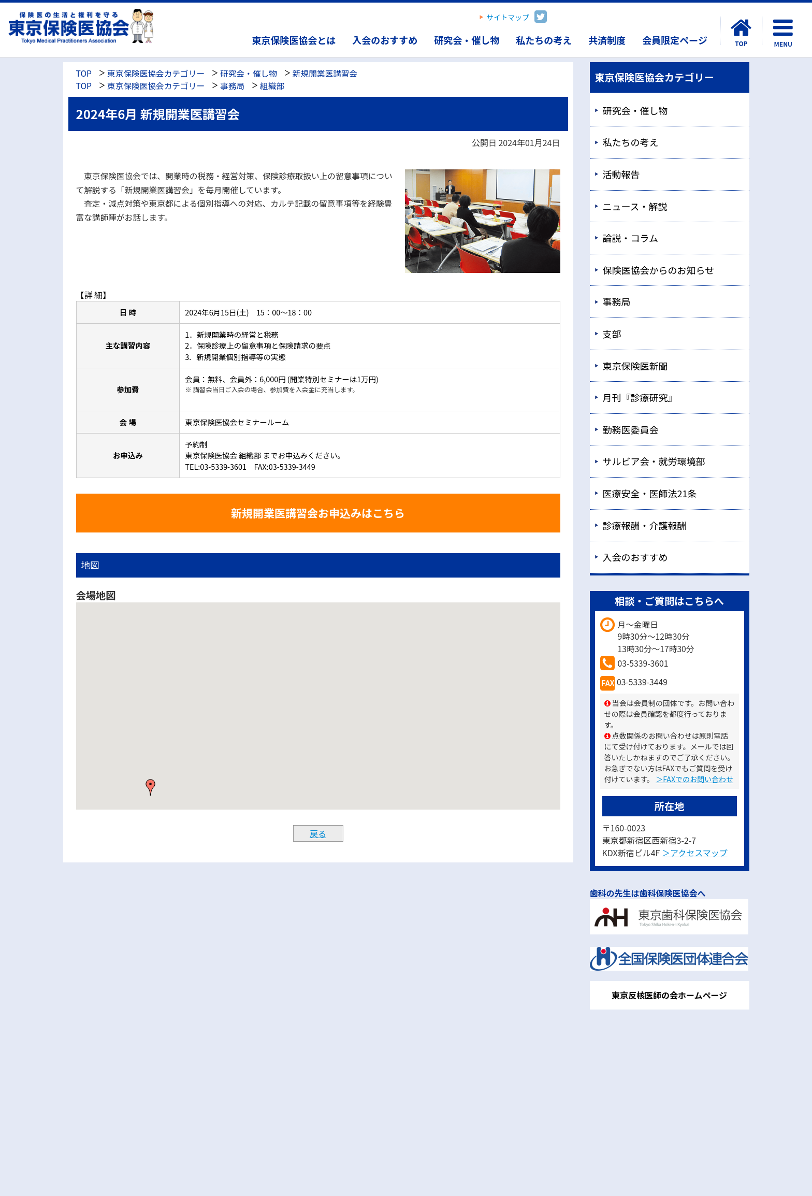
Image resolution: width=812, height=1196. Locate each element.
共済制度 (607, 40)
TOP (84, 73)
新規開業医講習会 (325, 73)
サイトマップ (507, 17)
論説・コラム (630, 237)
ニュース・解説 (635, 206)
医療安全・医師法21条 (650, 493)
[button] (150, 787)
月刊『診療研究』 (640, 397)
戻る (318, 833)
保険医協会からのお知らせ (659, 270)
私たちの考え (544, 40)
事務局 (232, 86)
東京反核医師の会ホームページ (669, 995)
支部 (612, 333)
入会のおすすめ (384, 40)
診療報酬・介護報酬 (645, 525)
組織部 (272, 86)
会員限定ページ (674, 40)
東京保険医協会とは (294, 40)
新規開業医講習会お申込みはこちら (318, 513)
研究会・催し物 (466, 40)
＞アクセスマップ (695, 852)
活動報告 (621, 174)
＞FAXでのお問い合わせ (694, 779)
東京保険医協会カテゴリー (156, 73)
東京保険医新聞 (635, 365)
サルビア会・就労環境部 (654, 461)
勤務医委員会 (631, 429)
